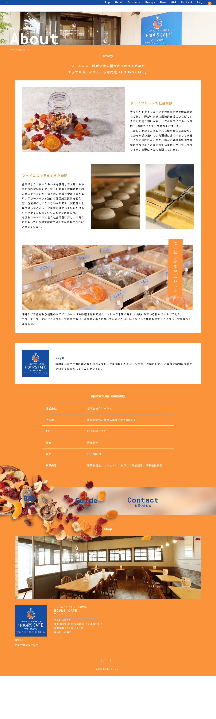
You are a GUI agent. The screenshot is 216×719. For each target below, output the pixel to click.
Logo (59, 358)
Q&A (166, 5)
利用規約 (135, 703)
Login (194, 5)
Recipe (143, 5)
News (156, 5)
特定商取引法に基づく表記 (113, 703)
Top (99, 5)
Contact (179, 5)
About (111, 5)
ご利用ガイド (64, 703)
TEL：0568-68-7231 (66, 670)
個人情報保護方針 (85, 703)
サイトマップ (152, 703)
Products (126, 5)
